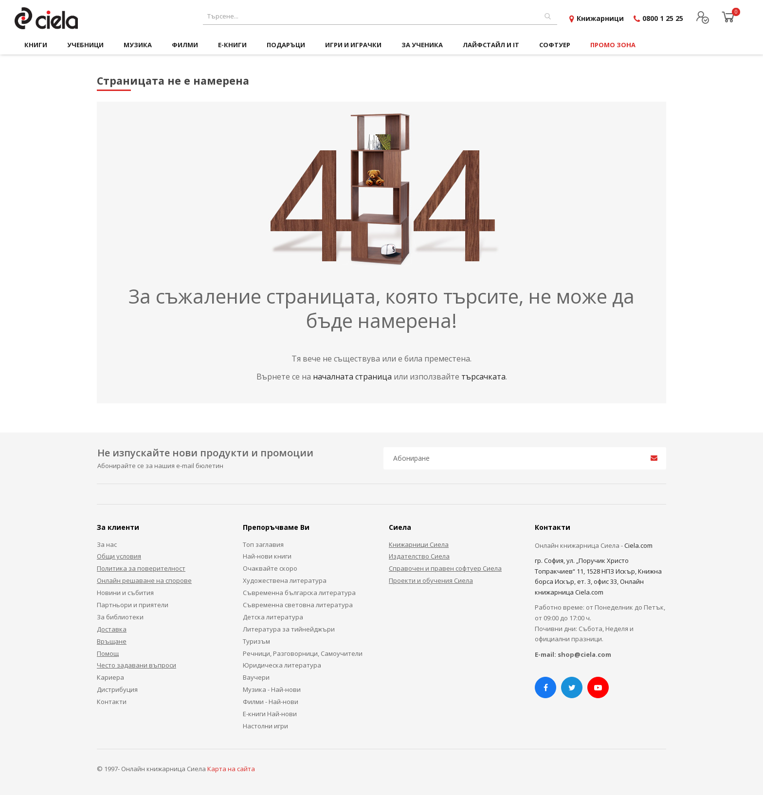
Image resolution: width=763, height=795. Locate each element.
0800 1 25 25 (662, 18)
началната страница (353, 376)
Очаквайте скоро (270, 568)
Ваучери (256, 677)
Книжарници (600, 18)
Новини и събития (125, 592)
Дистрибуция (117, 689)
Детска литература (273, 617)
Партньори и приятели (132, 604)
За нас (107, 544)
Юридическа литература (282, 665)
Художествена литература (285, 580)
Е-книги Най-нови (270, 713)
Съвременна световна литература (298, 604)
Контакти (112, 701)
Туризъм (256, 641)
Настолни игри (265, 726)
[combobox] (380, 16)
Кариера (110, 677)
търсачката (483, 376)
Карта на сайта (231, 768)
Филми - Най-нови (270, 701)
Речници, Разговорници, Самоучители (303, 653)
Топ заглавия (263, 544)
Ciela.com (638, 545)
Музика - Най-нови (272, 689)
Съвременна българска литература (299, 592)
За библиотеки (120, 617)
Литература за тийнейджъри (289, 629)
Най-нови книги (267, 556)
